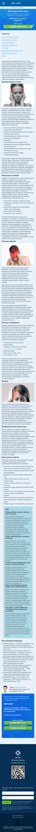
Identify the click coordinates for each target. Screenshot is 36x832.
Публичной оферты (16, 804)
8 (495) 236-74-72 (33, 3)
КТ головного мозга (10, 349)
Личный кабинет (29, 3)
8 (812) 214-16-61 (18, 728)
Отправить (6, 802)
